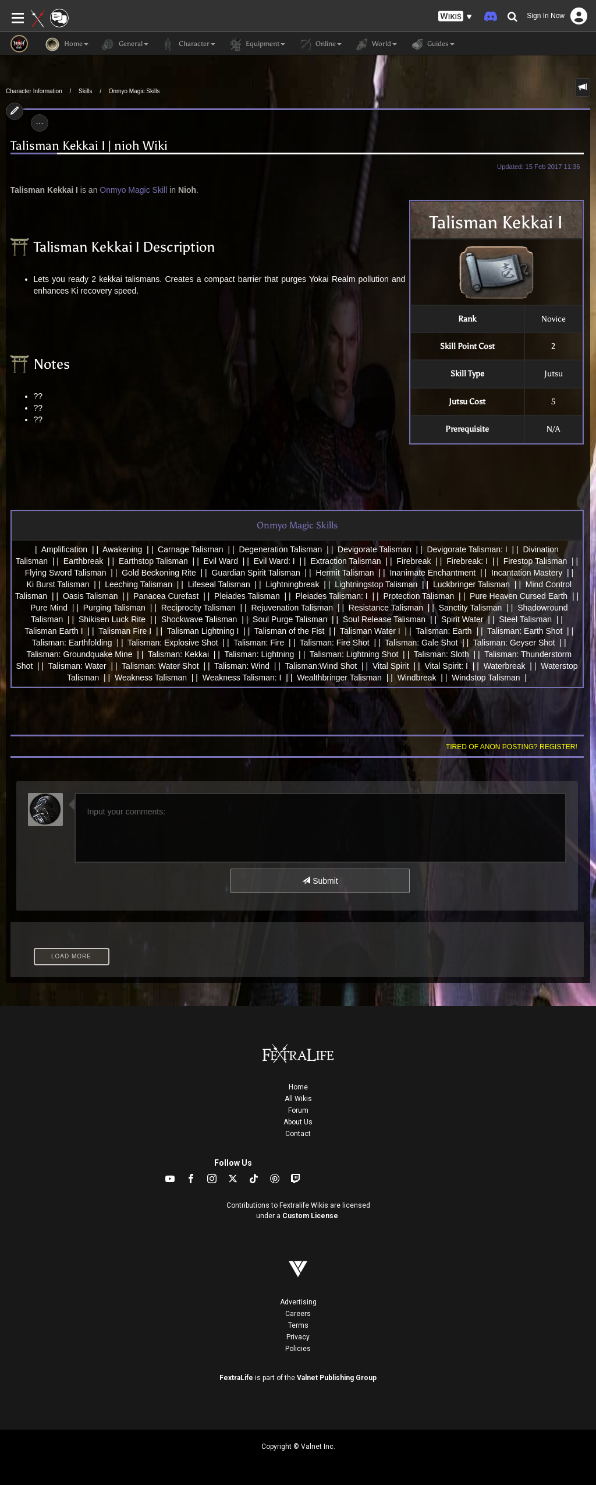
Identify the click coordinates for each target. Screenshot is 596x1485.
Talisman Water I (370, 631)
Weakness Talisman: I (242, 677)
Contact (298, 1134)
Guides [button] (432, 44)
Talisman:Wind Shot (321, 666)
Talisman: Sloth (441, 654)
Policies (298, 1349)
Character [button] (187, 44)
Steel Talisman (525, 619)
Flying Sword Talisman (66, 572)
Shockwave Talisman (199, 619)
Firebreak (413, 561)
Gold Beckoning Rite (159, 572)
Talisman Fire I (124, 631)
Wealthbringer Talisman (339, 677)
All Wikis (298, 1099)
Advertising (298, 1302)
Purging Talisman (114, 607)
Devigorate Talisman (374, 549)
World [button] (375, 44)
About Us (298, 1122)
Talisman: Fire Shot (335, 642)
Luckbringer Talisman (471, 584)
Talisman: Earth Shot (524, 631)
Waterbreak (505, 666)
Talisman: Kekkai (178, 654)
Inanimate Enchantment (432, 572)
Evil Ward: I (274, 561)
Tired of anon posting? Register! (511, 747)
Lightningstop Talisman (376, 584)
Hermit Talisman (345, 572)
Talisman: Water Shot (160, 666)
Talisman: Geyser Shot (514, 642)
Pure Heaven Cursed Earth (518, 596)
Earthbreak (83, 561)
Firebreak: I (467, 561)
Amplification (64, 549)
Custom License (310, 1216)
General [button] (124, 44)
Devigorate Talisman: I (467, 549)
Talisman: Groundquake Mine (79, 654)
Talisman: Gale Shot (421, 642)
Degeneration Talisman (280, 549)
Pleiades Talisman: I (331, 596)
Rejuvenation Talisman (292, 607)
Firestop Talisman (535, 561)
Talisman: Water (77, 666)
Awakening (122, 549)
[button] (455, 16)
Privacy (298, 1337)
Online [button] (319, 44)
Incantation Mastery (526, 572)
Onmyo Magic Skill (133, 190)
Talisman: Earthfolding (72, 642)
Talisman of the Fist (289, 631)
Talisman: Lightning (259, 654)
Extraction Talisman (345, 561)
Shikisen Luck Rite (112, 619)
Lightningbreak (293, 584)
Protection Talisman (418, 596)
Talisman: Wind (241, 666)
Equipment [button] (256, 44)
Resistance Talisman (386, 607)
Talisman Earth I (53, 631)
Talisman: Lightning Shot (354, 654)
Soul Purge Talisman (290, 619)
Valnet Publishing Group (337, 1378)
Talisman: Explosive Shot (172, 642)
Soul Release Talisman (384, 619)
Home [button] (66, 44)
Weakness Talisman (151, 677)
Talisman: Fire (258, 642)
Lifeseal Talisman (219, 584)
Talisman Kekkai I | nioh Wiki (89, 146)
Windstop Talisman (486, 677)
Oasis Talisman (90, 596)
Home (298, 1087)
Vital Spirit (390, 666)
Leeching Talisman (138, 584)
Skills (85, 91)
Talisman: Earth (443, 631)
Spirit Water (462, 619)
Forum (298, 1110)
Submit (320, 881)
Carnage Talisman (191, 549)
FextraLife (236, 1378)
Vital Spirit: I (445, 666)
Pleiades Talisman (247, 596)
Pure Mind (49, 607)
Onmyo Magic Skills (134, 91)
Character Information (34, 91)
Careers (298, 1314)
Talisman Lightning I (203, 631)
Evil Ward (221, 561)
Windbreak (417, 677)
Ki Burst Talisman (58, 584)
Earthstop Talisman (153, 561)
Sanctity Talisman (470, 607)
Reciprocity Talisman (198, 607)
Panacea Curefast (165, 596)
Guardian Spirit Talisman (256, 572)
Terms (298, 1325)
